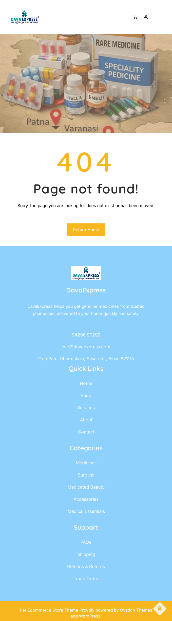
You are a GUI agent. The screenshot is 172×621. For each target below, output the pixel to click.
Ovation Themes (136, 610)
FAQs (86, 542)
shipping (86, 554)
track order (86, 578)
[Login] (145, 17)
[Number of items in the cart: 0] (135, 17)
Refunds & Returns (86, 566)
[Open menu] (157, 17)
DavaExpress (86, 290)
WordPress (89, 616)
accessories (86, 499)
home (86, 383)
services (86, 407)
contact (86, 431)
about (86, 419)
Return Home (86, 229)
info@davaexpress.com (86, 346)
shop (86, 395)
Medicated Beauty (86, 487)
